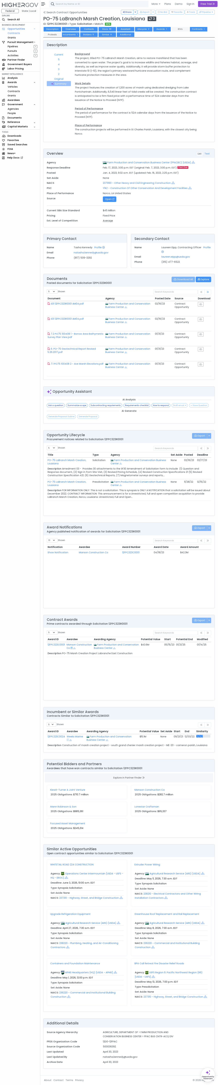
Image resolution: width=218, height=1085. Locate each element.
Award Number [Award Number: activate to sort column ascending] (131, 547)
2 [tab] (58, 74)
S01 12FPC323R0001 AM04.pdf (67, 303)
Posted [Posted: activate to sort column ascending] (188, 455)
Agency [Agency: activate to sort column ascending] (109, 298)
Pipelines (13, 46)
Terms (69, 1080)
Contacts (89, 29)
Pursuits (12, 51)
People (12, 113)
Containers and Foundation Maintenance (75, 963)
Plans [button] (167, 4)
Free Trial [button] (208, 4)
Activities (13, 55)
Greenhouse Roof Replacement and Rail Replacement (166, 914)
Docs (107, 29)
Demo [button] (179, 4)
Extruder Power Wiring (147, 864)
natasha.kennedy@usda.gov (91, 252)
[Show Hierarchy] (193, 162)
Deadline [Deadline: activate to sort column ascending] (202, 455)
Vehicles (13, 86)
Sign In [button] (190, 4)
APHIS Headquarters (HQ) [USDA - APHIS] (89, 972)
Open (109, 199)
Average (108, 220)
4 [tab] (59, 64)
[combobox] (99, 4)
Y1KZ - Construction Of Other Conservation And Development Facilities (145, 188)
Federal (10, 11)
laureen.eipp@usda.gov (175, 256)
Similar (107, 34)
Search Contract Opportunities (65, 12)
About (47, 1080)
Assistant (125, 29)
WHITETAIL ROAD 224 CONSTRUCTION (72, 864)
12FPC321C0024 (56, 736)
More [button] (155, 4)
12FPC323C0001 (130, 552)
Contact (58, 1080)
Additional (125, 34)
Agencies (13, 109)
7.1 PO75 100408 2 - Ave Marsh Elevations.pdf (77, 363)
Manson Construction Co (93, 552)
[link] (208, 292)
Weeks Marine (75, 736)
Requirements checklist (137, 405)
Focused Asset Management (67, 823)
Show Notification (58, 552)
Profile (99, 247)
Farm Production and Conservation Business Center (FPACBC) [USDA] (149, 162)
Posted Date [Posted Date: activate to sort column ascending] (162, 298)
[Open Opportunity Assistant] (208, 1075)
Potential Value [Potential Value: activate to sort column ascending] (150, 639)
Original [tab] (58, 79)
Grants (12, 37)
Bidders (89, 34)
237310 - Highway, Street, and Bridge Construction (89, 898)
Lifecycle (143, 29)
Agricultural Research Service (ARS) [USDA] (175, 873)
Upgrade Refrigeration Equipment (70, 914)
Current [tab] (58, 54)
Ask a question (55, 405)
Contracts (14, 33)
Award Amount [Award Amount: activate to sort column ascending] (189, 547)
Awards (161, 29)
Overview (71, 29)
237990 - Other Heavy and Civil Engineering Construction (137, 183)
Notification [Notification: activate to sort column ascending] (55, 547)
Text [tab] (207, 153)
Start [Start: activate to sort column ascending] (167, 639)
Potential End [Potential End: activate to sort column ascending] (184, 639)
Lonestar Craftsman (146, 806)
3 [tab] (58, 69)
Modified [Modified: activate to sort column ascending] (202, 639)
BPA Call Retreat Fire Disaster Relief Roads (159, 963)
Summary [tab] (58, 83)
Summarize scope (77, 405)
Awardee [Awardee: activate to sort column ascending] (84, 547)
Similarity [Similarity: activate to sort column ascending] (202, 731)
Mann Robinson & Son (63, 806)
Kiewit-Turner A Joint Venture (67, 789)
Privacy (79, 1080)
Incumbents (70, 34)
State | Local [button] (29, 11)
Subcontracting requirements (106, 405)
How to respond (161, 405)
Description (52, 29)
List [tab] (200, 153)
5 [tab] (59, 59)
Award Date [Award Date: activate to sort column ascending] (161, 547)
